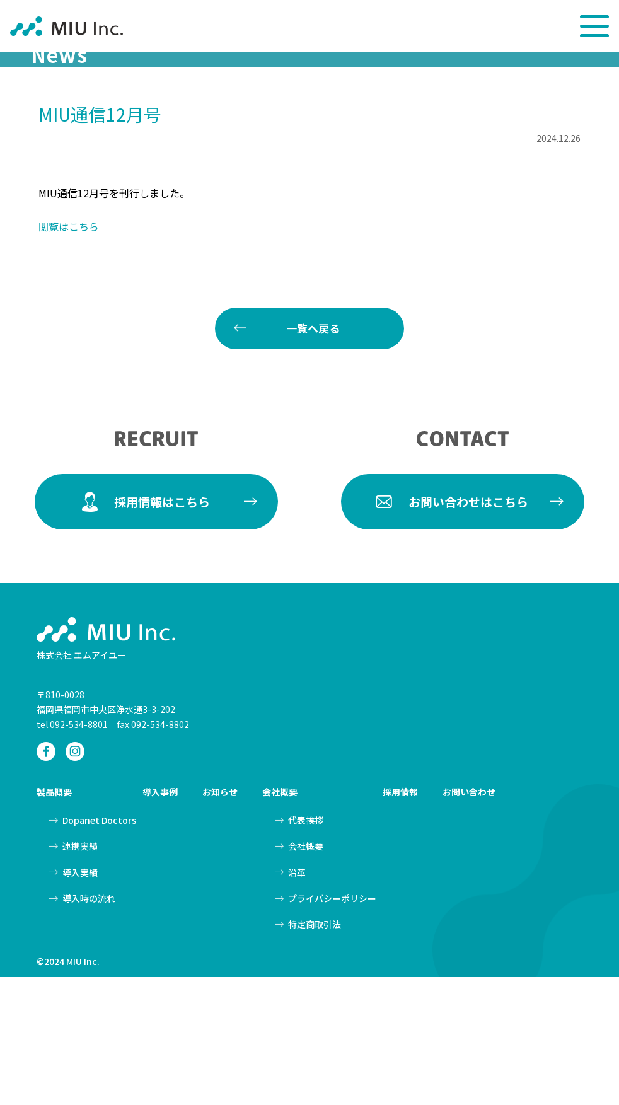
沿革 (297, 999)
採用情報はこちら (162, 628)
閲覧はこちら (68, 354)
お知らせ (220, 919)
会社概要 (280, 919)
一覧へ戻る (313, 456)
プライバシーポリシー (332, 1025)
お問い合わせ (469, 919)
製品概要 (54, 919)
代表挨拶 (305, 948)
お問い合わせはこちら (468, 628)
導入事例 (160, 919)
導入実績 (80, 999)
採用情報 (400, 919)
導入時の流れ (88, 1025)
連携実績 (80, 974)
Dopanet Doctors (99, 948)
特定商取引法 (314, 1052)
